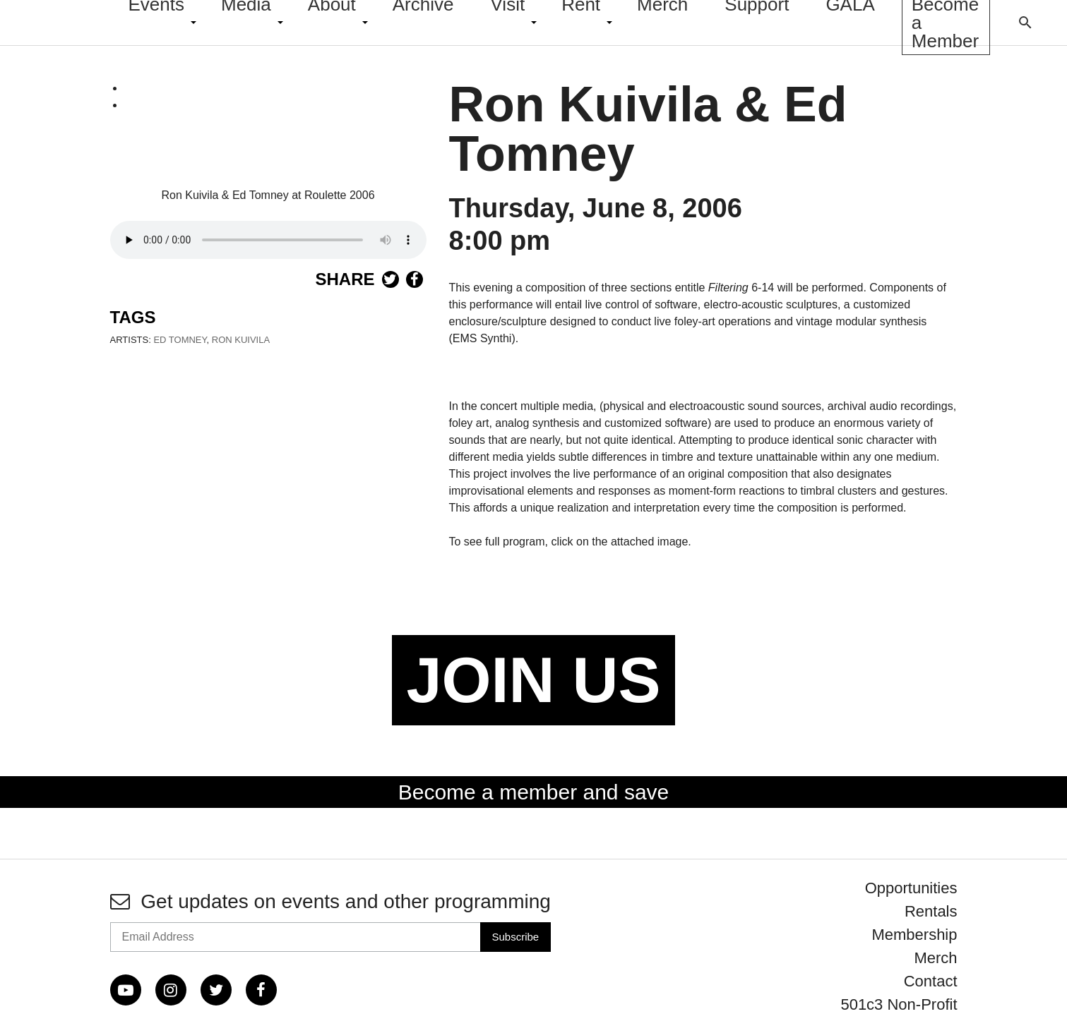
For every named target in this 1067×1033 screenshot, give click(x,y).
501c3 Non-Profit (898, 1004)
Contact (931, 981)
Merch (935, 958)
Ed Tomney (179, 339)
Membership (914, 934)
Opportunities (911, 888)
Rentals (931, 911)
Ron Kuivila (241, 339)
